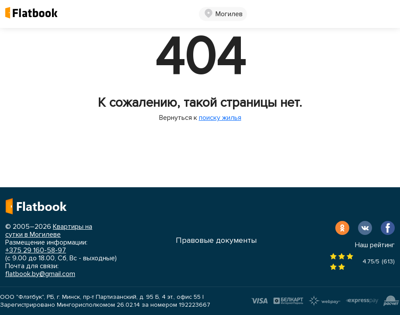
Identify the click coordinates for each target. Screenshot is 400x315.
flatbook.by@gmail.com (40, 274)
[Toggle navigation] (388, 14)
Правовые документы (216, 240)
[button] (223, 14)
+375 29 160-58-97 (35, 250)
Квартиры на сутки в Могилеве (48, 230)
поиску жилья (220, 117)
